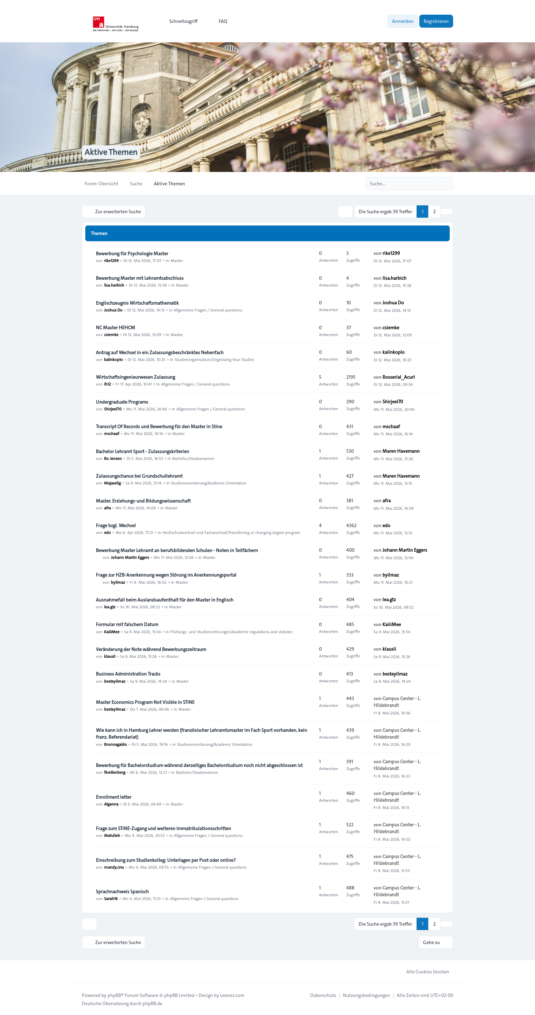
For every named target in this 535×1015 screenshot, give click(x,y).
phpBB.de (152, 1003)
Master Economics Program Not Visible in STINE (145, 702)
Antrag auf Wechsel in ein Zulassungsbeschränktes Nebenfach (159, 352)
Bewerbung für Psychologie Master (132, 253)
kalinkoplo (113, 359)
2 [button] (434, 211)
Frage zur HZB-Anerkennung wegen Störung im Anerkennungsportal (166, 574)
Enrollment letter (113, 797)
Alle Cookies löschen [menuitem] (423, 971)
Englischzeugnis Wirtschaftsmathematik (137, 303)
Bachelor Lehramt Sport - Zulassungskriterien (142, 451)
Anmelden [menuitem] (403, 21)
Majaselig (112, 482)
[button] (446, 211)
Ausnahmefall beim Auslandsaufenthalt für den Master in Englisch (164, 599)
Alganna (111, 804)
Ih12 (107, 384)
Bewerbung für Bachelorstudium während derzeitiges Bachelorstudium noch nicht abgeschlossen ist (199, 765)
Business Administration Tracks (128, 673)
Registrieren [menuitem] (436, 21)
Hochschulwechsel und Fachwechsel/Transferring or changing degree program (231, 532)
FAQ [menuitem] (218, 21)
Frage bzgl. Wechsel (116, 525)
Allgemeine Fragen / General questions (208, 310)
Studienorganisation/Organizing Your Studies (214, 359)
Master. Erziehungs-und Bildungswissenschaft (143, 500)
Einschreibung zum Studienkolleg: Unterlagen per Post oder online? (166, 860)
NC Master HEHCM (115, 327)
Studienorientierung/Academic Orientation (208, 482)
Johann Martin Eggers (130, 557)
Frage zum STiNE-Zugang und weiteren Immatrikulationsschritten (163, 828)
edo (107, 532)
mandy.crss (114, 867)
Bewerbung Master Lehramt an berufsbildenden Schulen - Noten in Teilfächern (177, 550)
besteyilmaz (114, 680)
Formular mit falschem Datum (127, 624)
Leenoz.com (232, 995)
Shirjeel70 (112, 408)
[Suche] (434, 183)
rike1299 (111, 260)
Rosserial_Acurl (398, 377)
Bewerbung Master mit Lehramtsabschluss (140, 278)
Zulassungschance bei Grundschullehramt (139, 476)
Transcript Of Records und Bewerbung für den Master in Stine (159, 426)
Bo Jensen (113, 458)
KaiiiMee (111, 631)
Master (177, 260)
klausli (109, 656)
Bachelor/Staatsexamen (193, 458)
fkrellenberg (114, 772)
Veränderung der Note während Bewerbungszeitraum (151, 649)
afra (107, 507)
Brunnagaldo (115, 743)
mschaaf (111, 433)
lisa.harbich (114, 285)
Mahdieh (112, 835)
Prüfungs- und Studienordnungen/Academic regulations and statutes (231, 631)
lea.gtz (109, 606)
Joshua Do (113, 310)
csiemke (111, 334)
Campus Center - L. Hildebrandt (397, 702)
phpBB (114, 995)
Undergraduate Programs (122, 401)
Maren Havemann (401, 451)
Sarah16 (111, 898)
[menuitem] (180, 21)
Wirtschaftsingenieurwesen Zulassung (135, 377)
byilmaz (118, 581)
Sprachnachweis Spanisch (122, 891)
